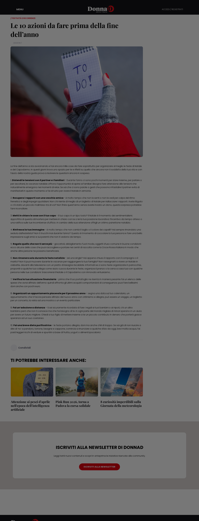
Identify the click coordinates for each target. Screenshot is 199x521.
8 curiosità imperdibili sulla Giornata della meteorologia (120, 404)
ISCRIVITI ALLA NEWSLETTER (99, 466)
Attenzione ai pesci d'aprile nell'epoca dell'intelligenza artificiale (30, 406)
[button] (17, 9)
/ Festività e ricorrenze (23, 18)
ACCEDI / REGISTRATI (172, 9)
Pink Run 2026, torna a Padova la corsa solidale (72, 404)
